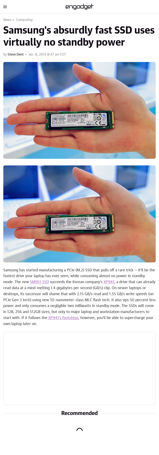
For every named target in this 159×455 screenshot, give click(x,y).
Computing (24, 20)
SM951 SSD (39, 282)
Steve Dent (16, 54)
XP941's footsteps (63, 318)
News (7, 20)
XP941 (109, 282)
